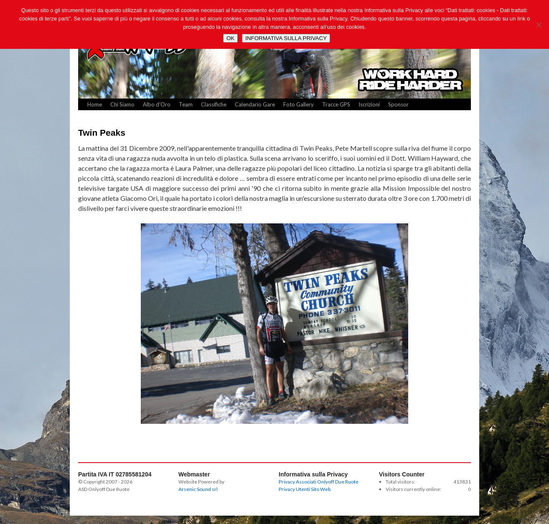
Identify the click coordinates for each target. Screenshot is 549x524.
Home (94, 104)
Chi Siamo (122, 104)
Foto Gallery (298, 104)
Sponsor (398, 104)
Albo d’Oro (156, 104)
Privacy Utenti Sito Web (304, 489)
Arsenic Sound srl (198, 489)
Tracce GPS (336, 104)
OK (230, 38)
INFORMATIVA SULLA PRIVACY (286, 38)
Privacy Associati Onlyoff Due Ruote (318, 481)
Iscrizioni (369, 104)
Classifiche (213, 104)
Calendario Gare (255, 104)
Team (186, 104)
